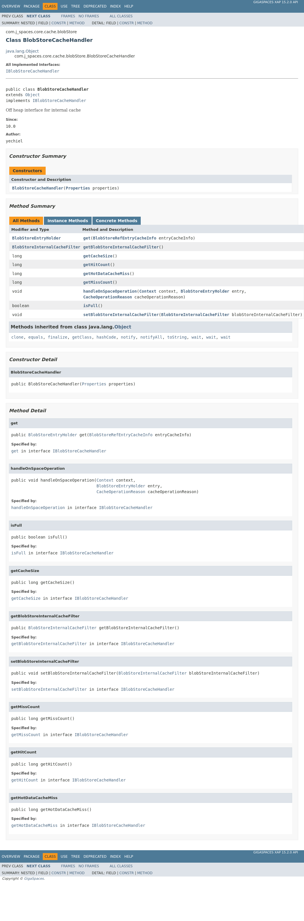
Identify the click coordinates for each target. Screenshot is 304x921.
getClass (82, 337)
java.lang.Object (22, 51)
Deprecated (95, 6)
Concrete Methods (117, 220)
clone (17, 337)
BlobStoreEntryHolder (36, 238)
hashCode (106, 337)
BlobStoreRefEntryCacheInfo (124, 238)
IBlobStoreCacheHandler (32, 71)
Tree (75, 6)
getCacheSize (97, 256)
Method (77, 23)
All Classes (121, 16)
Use (64, 6)
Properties (78, 188)
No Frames (89, 16)
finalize (57, 337)
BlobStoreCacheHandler (37, 188)
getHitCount (96, 264)
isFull (90, 305)
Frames (68, 16)
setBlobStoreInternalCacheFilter (121, 314)
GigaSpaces (34, 879)
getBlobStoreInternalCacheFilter (121, 247)
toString (177, 337)
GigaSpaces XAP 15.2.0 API (275, 2)
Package (32, 6)
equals (35, 337)
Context (147, 291)
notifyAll (151, 337)
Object (32, 94)
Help (128, 6)
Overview (11, 6)
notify (128, 337)
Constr (58, 23)
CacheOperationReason (107, 297)
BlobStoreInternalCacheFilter (46, 247)
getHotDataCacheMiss (106, 273)
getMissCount (97, 282)
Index (115, 6)
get (86, 238)
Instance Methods (67, 220)
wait (196, 337)
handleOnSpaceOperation (110, 291)
